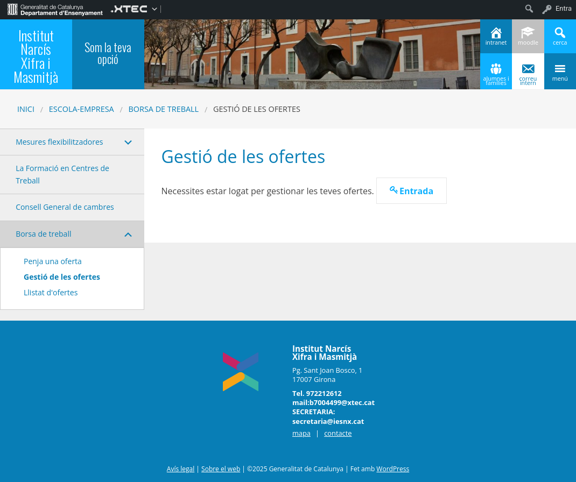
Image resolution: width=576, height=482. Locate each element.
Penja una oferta (53, 261)
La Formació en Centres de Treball (62, 174)
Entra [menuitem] (564, 8)
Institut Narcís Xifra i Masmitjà (35, 56)
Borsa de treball (164, 109)
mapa (301, 433)
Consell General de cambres (65, 207)
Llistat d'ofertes (51, 292)
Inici (25, 109)
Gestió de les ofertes (62, 277)
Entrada (416, 191)
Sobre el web (220, 468)
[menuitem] (55, 8)
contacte (338, 433)
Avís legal (180, 468)
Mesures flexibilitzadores (59, 142)
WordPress (392, 468)
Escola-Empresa (81, 109)
